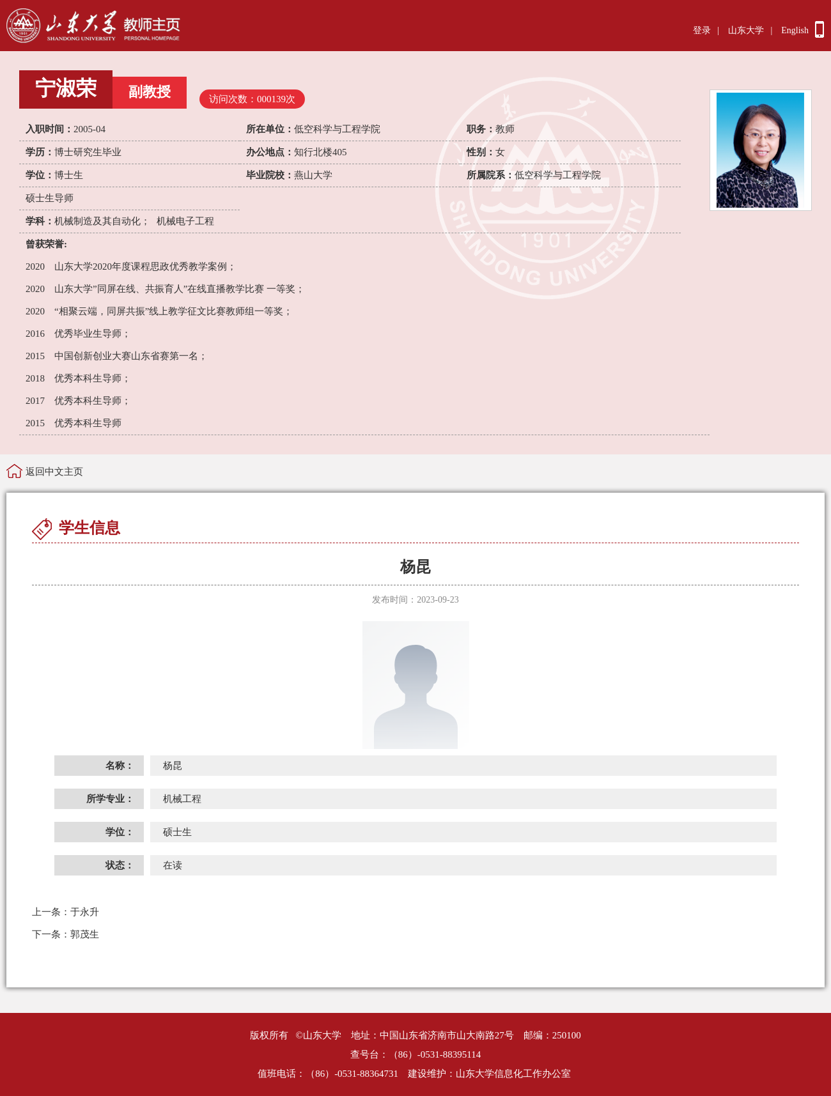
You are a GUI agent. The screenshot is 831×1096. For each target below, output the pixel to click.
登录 (702, 30)
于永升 (65, 912)
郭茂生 (65, 934)
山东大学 (746, 30)
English (795, 30)
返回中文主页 (54, 472)
